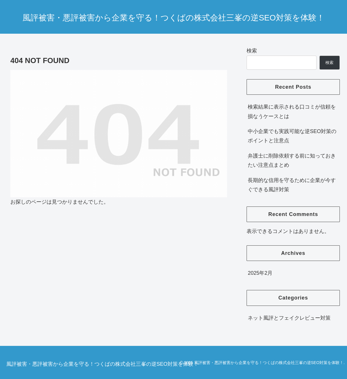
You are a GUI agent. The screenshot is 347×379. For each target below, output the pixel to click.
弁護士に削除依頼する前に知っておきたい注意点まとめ (292, 160)
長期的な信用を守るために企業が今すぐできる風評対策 (292, 184)
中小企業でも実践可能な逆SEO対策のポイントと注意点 (292, 135)
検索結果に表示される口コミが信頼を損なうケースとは (292, 111)
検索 (252, 51)
